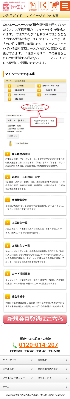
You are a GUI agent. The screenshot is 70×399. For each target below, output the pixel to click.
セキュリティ (44, 377)
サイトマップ (9, 360)
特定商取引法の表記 (48, 369)
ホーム (6, 386)
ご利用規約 (8, 369)
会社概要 (42, 360)
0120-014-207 (38, 344)
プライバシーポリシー (14, 377)
